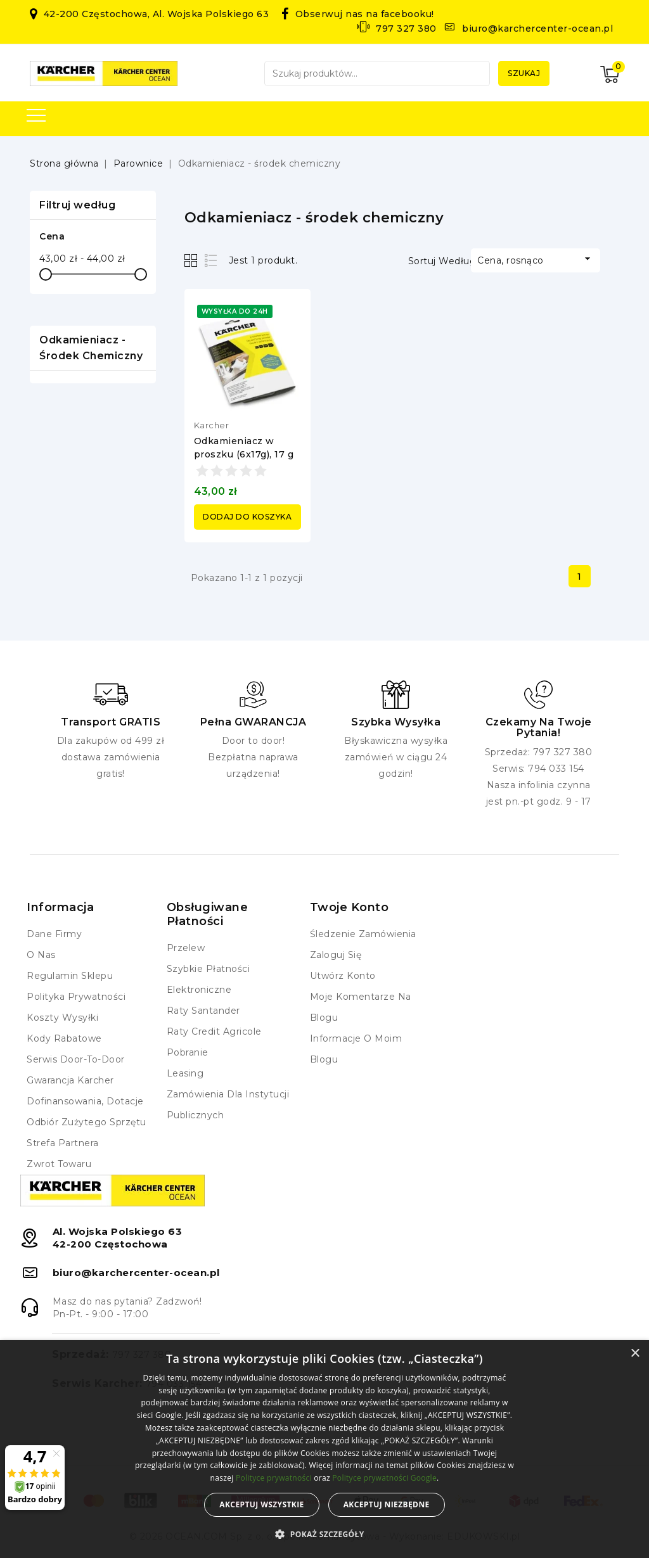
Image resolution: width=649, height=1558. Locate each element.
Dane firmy (54, 934)
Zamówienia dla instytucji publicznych (228, 1105)
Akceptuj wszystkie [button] (261, 1504)
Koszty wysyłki (62, 1017)
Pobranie (188, 1052)
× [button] (634, 1353)
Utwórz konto (343, 975)
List (211, 260)
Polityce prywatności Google (384, 1477)
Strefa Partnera (63, 1143)
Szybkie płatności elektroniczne (208, 979)
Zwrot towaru (59, 1164)
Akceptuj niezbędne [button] (387, 1504)
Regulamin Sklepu (70, 975)
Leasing (185, 1073)
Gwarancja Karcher (70, 1080)
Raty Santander (203, 1010)
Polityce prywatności (274, 1477)
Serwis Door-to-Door (76, 1059)
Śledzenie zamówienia (363, 934)
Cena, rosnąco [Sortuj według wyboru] (535, 259)
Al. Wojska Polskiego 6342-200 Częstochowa (118, 1237)
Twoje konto (349, 907)
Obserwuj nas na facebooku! (364, 14)
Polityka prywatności (76, 996)
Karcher (211, 425)
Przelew (186, 948)
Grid (192, 260)
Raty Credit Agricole (214, 1031)
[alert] (324, 1449)
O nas (41, 955)
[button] (324, 1534)
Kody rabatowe (64, 1038)
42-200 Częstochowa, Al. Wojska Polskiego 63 (156, 14)
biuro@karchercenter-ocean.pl (537, 28)
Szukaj (524, 73)
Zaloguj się (336, 955)
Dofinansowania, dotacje (85, 1101)
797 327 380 (406, 28)
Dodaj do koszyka (247, 516)
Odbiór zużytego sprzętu (86, 1122)
